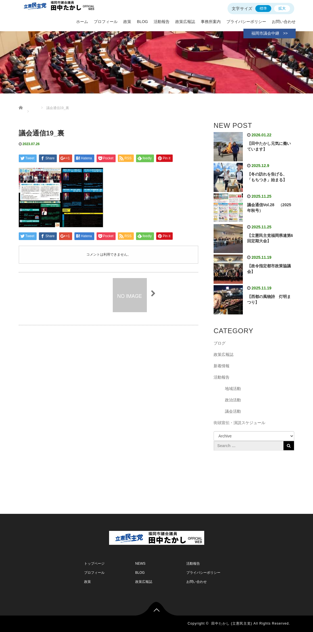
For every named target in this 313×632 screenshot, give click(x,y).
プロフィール (106, 21)
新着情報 (221, 366)
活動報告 (162, 21)
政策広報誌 (185, 21)
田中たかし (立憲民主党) (231, 623)
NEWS (140, 564)
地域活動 (233, 388)
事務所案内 (211, 21)
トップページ (94, 564)
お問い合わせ (284, 21)
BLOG (142, 21)
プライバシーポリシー (246, 21)
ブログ (220, 343)
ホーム (82, 21)
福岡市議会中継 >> (269, 33)
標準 (263, 8)
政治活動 (233, 400)
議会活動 (233, 411)
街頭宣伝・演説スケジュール (239, 422)
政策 (127, 21)
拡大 (282, 8)
